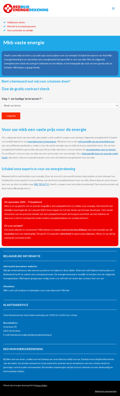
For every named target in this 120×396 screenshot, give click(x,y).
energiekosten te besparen (41, 141)
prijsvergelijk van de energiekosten (96, 141)
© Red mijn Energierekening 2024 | (25, 385)
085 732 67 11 (41, 184)
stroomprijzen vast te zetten (101, 149)
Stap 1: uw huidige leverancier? (22, 99)
